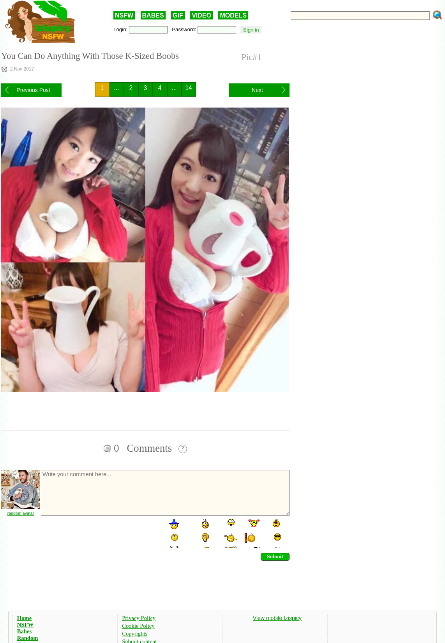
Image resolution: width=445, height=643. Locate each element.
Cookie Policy (138, 626)
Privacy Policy (138, 618)
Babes (24, 631)
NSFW (124, 15)
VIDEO (201, 15)
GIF (178, 15)
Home (24, 618)
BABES (153, 15)
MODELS (233, 15)
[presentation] (99, 533)
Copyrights (134, 634)
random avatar (20, 513)
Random (27, 638)
